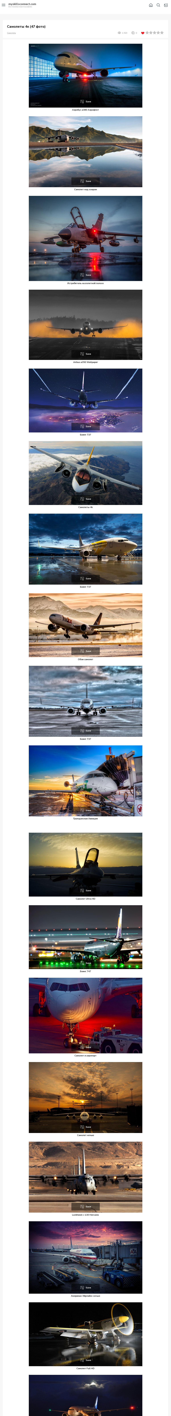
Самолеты (11, 33)
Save (88, 101)
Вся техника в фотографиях (22, 5)
